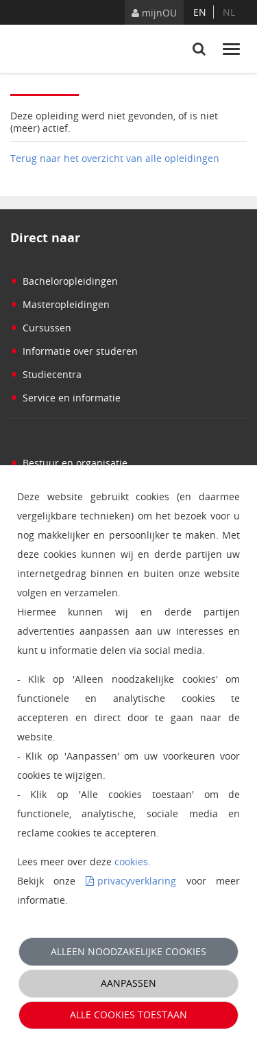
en (199, 12)
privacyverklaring (136, 880)
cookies (131, 861)
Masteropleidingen (60, 304)
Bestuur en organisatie (68, 462)
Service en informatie (65, 397)
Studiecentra (46, 374)
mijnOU (154, 12)
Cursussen (40, 327)
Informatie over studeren (74, 351)
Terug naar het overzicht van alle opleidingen (114, 158)
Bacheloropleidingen (64, 281)
